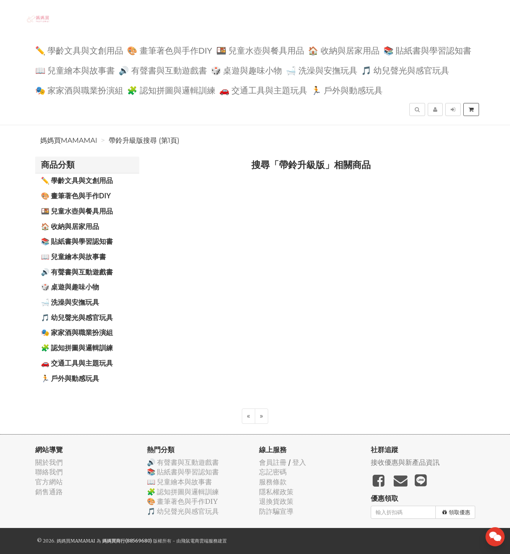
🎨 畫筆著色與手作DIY (169, 50)
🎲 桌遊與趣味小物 (246, 69)
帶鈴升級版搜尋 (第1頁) (144, 140)
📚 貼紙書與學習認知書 (427, 50)
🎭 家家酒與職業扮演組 (79, 89)
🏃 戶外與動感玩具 (347, 89)
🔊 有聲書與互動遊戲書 (163, 69)
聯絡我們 (49, 471)
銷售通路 (49, 491)
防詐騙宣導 (276, 511)
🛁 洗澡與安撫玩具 (321, 69)
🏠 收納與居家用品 (344, 50)
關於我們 (49, 462)
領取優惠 (456, 512)
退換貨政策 (276, 501)
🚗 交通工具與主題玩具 (263, 89)
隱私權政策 (276, 491)
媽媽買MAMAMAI (68, 140)
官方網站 (49, 481)
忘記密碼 (273, 471)
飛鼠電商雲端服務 (199, 541)
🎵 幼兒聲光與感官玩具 (405, 69)
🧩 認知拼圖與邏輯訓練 (171, 89)
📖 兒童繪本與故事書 (75, 69)
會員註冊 (273, 462)
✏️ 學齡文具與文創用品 (79, 50)
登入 (299, 462)
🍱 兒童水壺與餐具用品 (260, 50)
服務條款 (273, 481)
